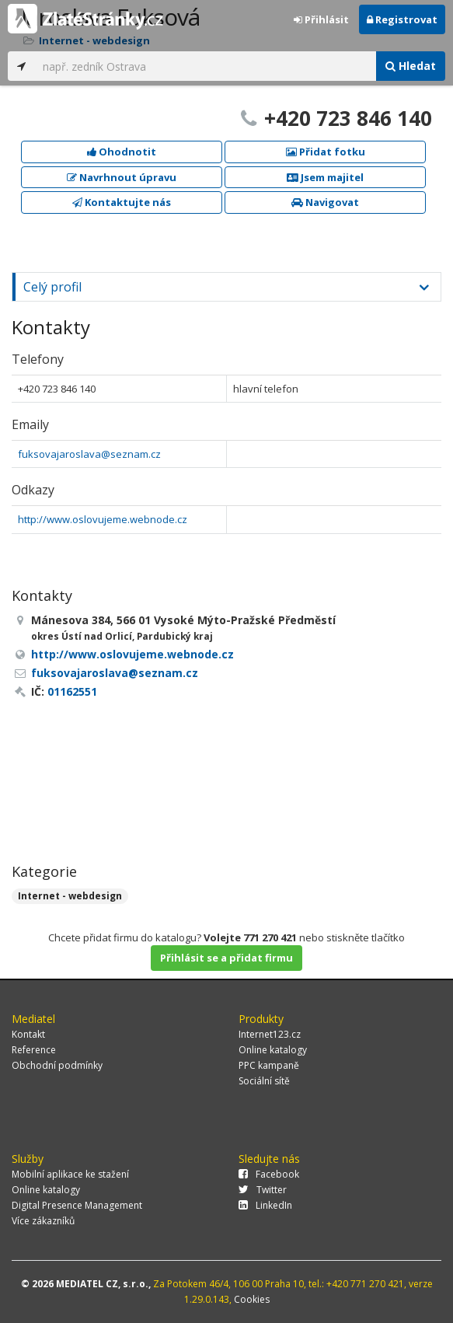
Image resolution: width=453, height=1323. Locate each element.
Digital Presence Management (77, 1205)
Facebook (269, 1174)
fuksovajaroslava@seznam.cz (89, 454)
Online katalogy (273, 1049)
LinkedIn (265, 1205)
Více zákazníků (43, 1220)
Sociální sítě (264, 1080)
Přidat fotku (325, 152)
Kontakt (28, 1034)
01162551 (72, 691)
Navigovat (325, 202)
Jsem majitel (325, 177)
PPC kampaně (269, 1065)
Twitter (263, 1189)
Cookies (252, 1299)
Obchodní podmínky (57, 1065)
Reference (34, 1049)
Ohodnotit (121, 152)
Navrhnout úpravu (121, 177)
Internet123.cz (270, 1034)
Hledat (410, 65)
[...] (205, 66)
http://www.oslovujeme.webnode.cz (102, 519)
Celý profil (52, 286)
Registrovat (402, 19)
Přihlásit (321, 19)
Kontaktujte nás (121, 202)
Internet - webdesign (70, 895)
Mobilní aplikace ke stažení (70, 1174)
